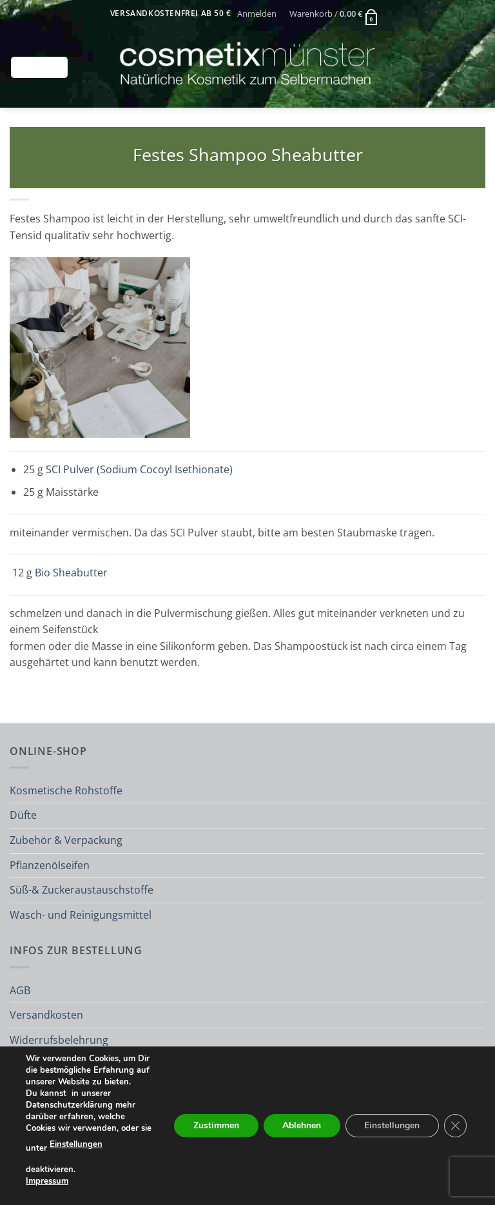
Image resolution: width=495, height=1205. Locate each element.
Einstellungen (76, 1145)
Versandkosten (46, 1015)
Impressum (47, 1181)
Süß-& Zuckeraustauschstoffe (81, 890)
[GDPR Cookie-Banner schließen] (455, 1125)
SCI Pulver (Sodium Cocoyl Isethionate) (139, 469)
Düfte (23, 815)
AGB (20, 990)
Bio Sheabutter (71, 572)
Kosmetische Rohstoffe (66, 790)
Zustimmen (214, 1125)
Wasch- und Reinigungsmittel (80, 915)
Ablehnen (300, 1125)
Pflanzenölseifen (50, 865)
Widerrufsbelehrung (59, 1040)
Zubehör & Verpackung (66, 840)
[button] (257, 13)
